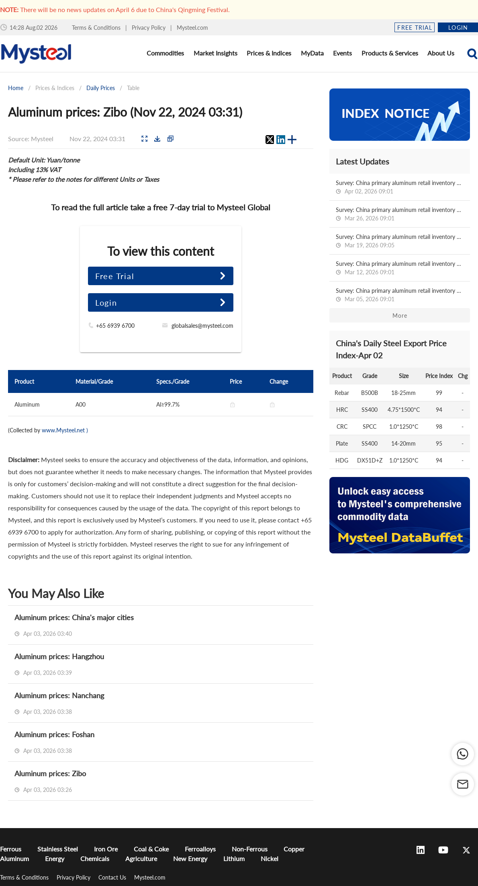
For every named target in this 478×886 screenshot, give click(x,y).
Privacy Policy (149, 27)
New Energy (190, 858)
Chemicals (94, 858)
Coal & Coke (151, 849)
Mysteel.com (192, 27)
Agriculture (141, 858)
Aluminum (14, 858)
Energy (54, 858)
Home (15, 87)
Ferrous (10, 849)
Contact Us (113, 877)
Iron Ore (106, 849)
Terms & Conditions (97, 27)
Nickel (269, 858)
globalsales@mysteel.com (202, 325)
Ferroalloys (200, 849)
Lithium (234, 858)
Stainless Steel (57, 849)
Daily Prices (100, 87)
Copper (294, 849)
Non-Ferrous (250, 849)
